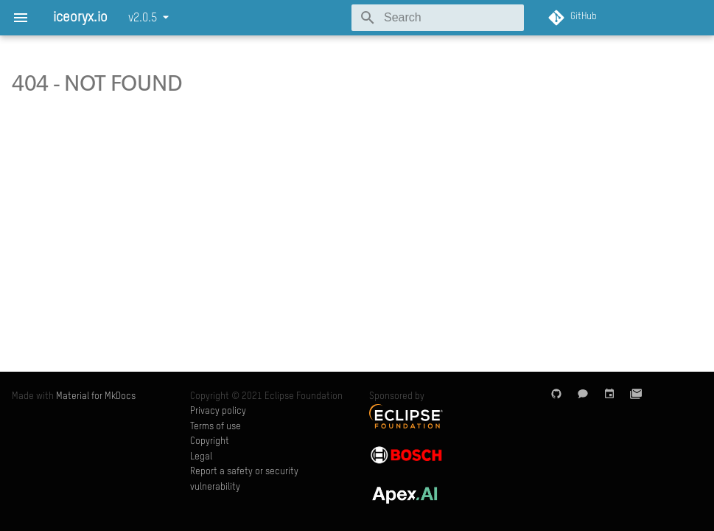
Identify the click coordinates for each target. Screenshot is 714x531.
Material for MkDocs (96, 396)
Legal (201, 457)
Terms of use (215, 426)
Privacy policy (218, 411)
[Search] (437, 17)
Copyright (209, 441)
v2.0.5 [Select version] (142, 18)
